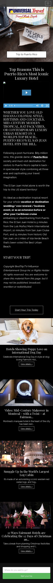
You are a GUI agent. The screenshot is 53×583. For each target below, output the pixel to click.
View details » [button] (27, 364)
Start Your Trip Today (26, 309)
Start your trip (26, 576)
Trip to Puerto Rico (26, 54)
